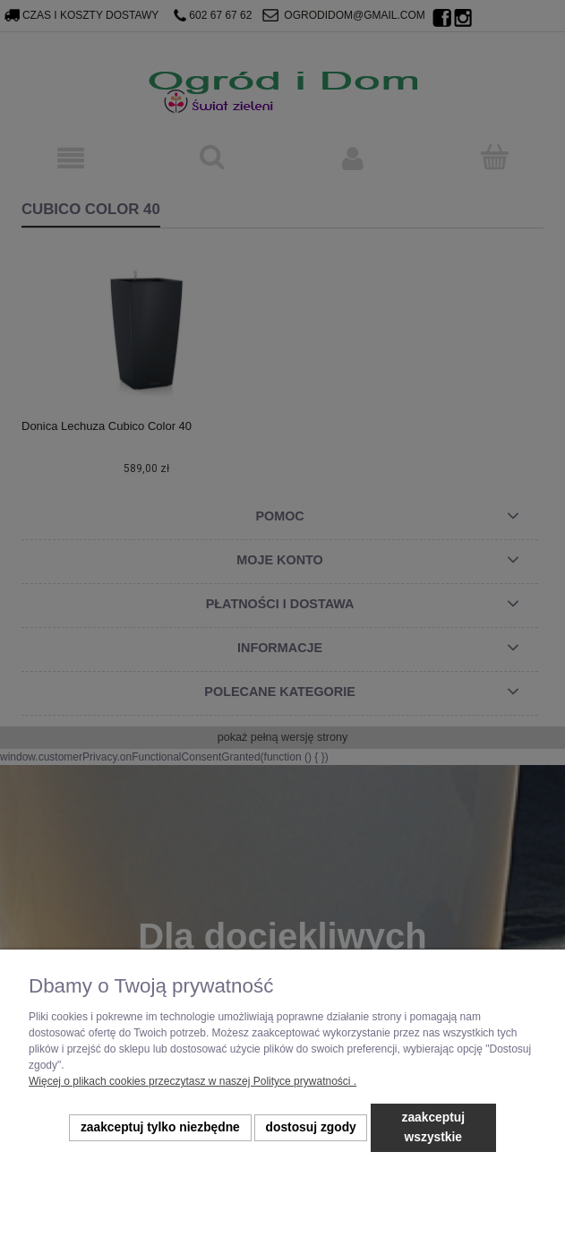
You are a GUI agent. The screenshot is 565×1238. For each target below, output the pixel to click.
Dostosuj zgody (311, 1127)
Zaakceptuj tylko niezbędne (160, 1127)
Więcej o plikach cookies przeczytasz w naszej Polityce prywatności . (192, 1081)
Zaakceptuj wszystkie (434, 1127)
